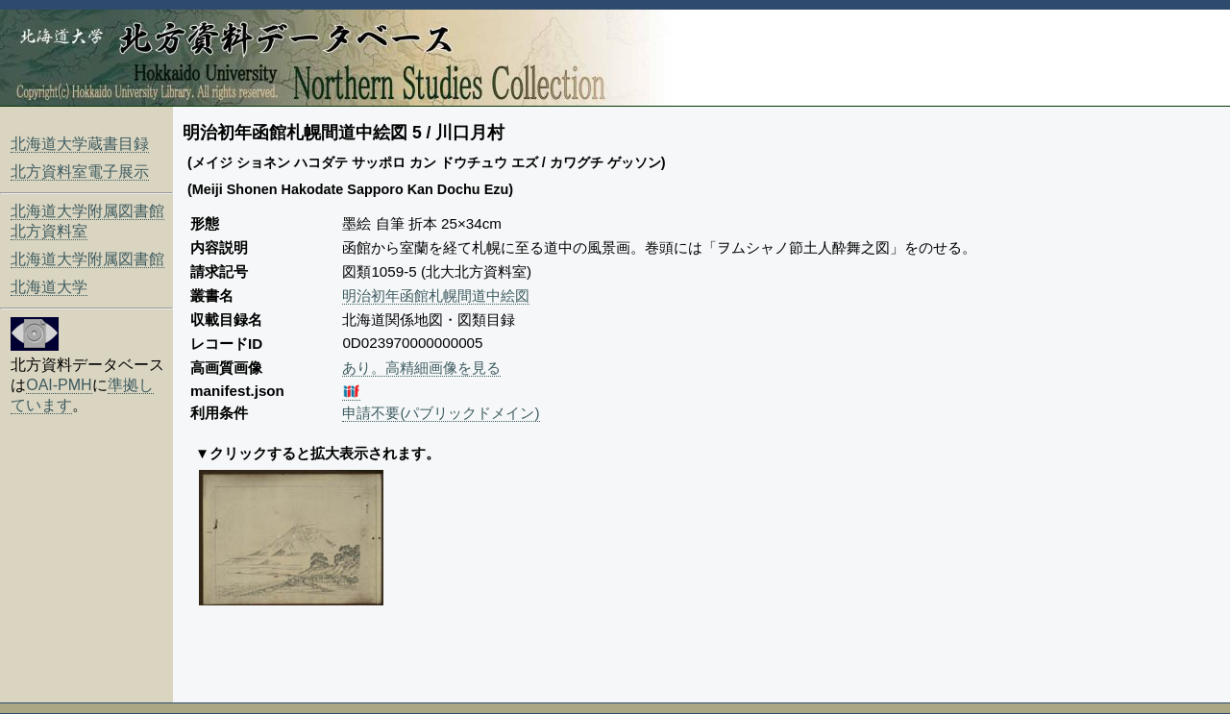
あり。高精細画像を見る (421, 367)
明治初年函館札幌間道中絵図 (435, 295)
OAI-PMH (58, 385)
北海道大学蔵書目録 (80, 143)
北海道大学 (49, 287)
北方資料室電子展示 (80, 171)
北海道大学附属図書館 (87, 259)
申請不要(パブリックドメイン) (440, 413)
